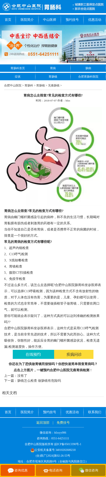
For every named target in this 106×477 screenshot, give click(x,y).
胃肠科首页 (17, 68)
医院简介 (27, 19)
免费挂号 (63, 422)
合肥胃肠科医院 (88, 76)
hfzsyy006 (60, 432)
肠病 (88, 68)
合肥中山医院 (12, 85)
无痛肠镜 (53, 85)
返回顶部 (42, 422)
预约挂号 (72, 19)
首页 (8, 19)
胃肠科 (28, 85)
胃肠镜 (53, 76)
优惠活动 (94, 19)
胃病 (53, 68)
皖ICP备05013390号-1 (67, 444)
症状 (18, 76)
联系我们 (94, 412)
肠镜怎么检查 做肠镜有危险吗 (39, 380)
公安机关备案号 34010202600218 (53, 449)
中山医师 (49, 19)
